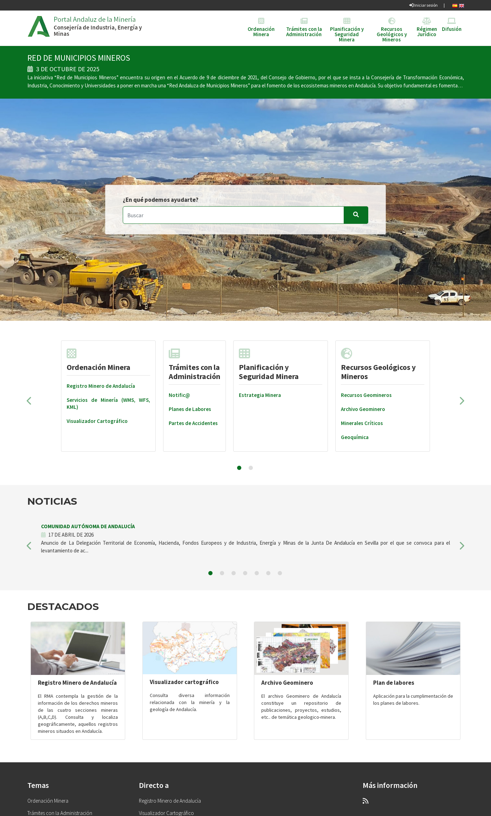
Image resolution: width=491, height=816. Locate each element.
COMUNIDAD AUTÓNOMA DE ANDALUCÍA (88, 526)
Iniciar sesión (423, 5)
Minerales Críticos (362, 423)
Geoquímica (355, 437)
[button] (29, 403)
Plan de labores (393, 682)
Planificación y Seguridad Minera (269, 364)
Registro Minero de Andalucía (101, 386)
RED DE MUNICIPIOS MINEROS (78, 57)
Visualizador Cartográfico (97, 421)
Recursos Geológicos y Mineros (378, 364)
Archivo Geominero (363, 409)
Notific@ (179, 395)
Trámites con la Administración (194, 364)
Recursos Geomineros (366, 395)
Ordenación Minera (98, 360)
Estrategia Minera (260, 395)
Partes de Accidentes (193, 423)
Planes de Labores (190, 409)
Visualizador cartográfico (184, 682)
